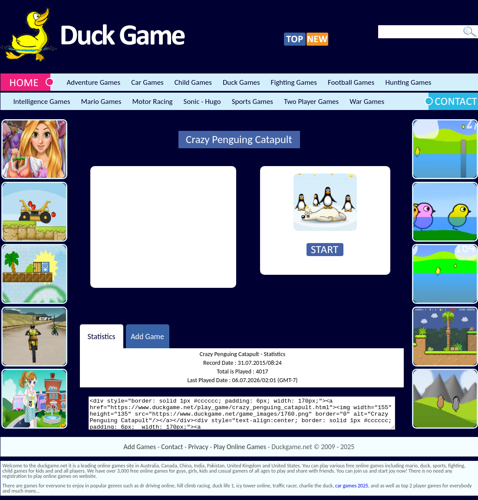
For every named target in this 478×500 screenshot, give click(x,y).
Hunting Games (408, 82)
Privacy (198, 447)
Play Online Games (240, 447)
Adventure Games (94, 82)
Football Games (351, 82)
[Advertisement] (163, 227)
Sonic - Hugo (202, 101)
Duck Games (241, 82)
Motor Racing (152, 101)
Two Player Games (311, 101)
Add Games (140, 447)
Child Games (193, 82)
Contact (172, 447)
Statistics (101, 336)
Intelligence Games (41, 101)
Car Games (147, 82)
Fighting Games (294, 82)
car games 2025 (351, 486)
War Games (366, 101)
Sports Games (252, 101)
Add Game (147, 336)
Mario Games (101, 101)
